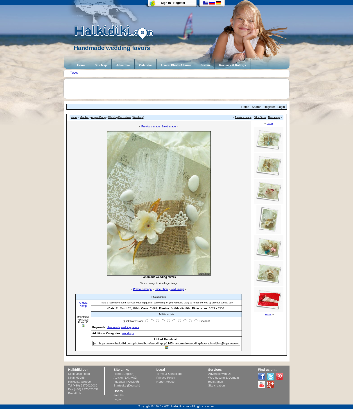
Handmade (113, 327)
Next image (274, 117)
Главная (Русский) (126, 381)
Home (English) (124, 373)
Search (256, 106)
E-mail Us (74, 393)
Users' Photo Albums (176, 65)
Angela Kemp (98, 117)
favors (135, 327)
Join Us (119, 395)
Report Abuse (165, 381)
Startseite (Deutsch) (127, 385)
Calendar (145, 65)
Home (81, 65)
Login (281, 106)
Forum (205, 65)
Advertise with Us (219, 373)
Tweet (74, 72)
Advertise (123, 65)
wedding (126, 327)
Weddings (138, 117)
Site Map (101, 65)
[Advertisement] (179, 89)
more (270, 123)
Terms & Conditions (169, 373)
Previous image (243, 117)
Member (84, 117)
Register (179, 3)
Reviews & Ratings (232, 65)
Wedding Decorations (119, 117)
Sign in (166, 3)
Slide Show (260, 117)
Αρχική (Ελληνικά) (126, 377)
